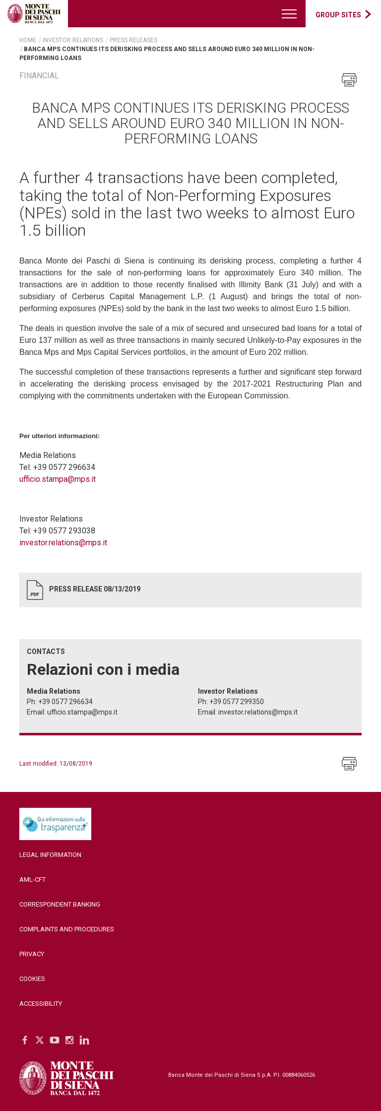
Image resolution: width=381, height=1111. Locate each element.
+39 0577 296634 (65, 702)
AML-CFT (32, 879)
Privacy (31, 954)
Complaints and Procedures (66, 929)
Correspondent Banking (59, 904)
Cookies (32, 978)
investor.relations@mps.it (63, 542)
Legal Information (50, 854)
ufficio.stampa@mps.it (57, 479)
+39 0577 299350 (236, 702)
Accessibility (40, 1003)
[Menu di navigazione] (290, 13)
